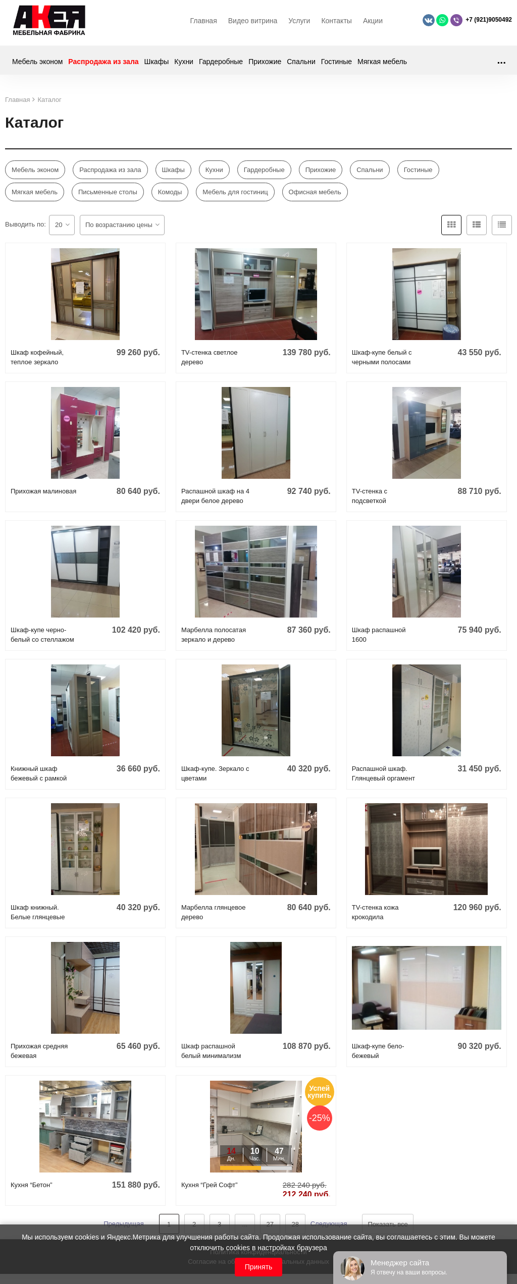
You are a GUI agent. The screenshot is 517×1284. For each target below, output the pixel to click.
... (501, 65)
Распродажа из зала (103, 67)
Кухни (183, 67)
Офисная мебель (315, 197)
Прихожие (264, 67)
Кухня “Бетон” (32, 1190)
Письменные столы (107, 197)
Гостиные (336, 67)
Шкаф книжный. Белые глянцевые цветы (38, 922)
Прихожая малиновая (43, 496)
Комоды (170, 197)
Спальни (301, 67)
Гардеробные (221, 67)
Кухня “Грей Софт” (209, 1190)
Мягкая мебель (382, 67)
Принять (259, 1267)
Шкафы (156, 67)
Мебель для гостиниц (235, 197)
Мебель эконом (37, 67)
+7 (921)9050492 (489, 22)
